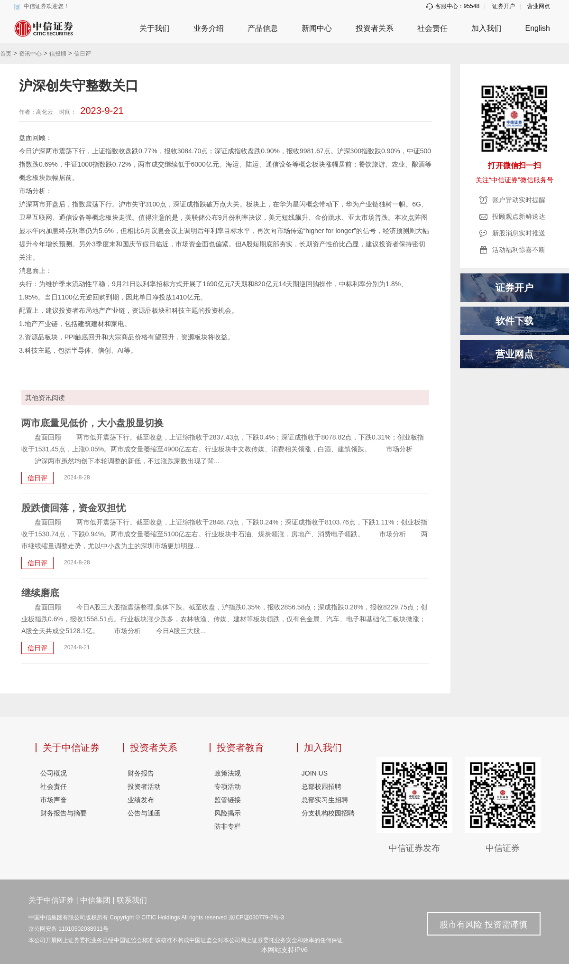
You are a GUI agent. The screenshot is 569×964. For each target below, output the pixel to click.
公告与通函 (144, 813)
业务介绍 (208, 28)
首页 (5, 53)
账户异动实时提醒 (518, 200)
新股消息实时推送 (518, 233)
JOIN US (315, 773)
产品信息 (263, 28)
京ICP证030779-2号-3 (256, 917)
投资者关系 (375, 28)
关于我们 (154, 28)
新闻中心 (317, 28)
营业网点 (538, 6)
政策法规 (227, 773)
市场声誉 (53, 800)
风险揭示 (227, 813)
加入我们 (486, 28)
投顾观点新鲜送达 (518, 216)
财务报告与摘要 (63, 813)
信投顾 (57, 53)
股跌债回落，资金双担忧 (73, 508)
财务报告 (141, 773)
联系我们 (132, 900)
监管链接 (227, 800)
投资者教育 (240, 747)
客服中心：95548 (452, 6)
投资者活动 (144, 786)
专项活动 (227, 786)
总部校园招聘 (321, 786)
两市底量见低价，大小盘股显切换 (92, 423)
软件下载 (514, 321)
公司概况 (53, 773)
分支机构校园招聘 (328, 813)
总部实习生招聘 (325, 800)
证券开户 (503, 6)
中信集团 (95, 900)
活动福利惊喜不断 (518, 249)
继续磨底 (40, 593)
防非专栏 (227, 826)
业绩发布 (141, 800)
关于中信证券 (71, 747)
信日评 (82, 53)
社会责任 (432, 28)
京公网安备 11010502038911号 (68, 929)
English (537, 28)
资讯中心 (30, 53)
